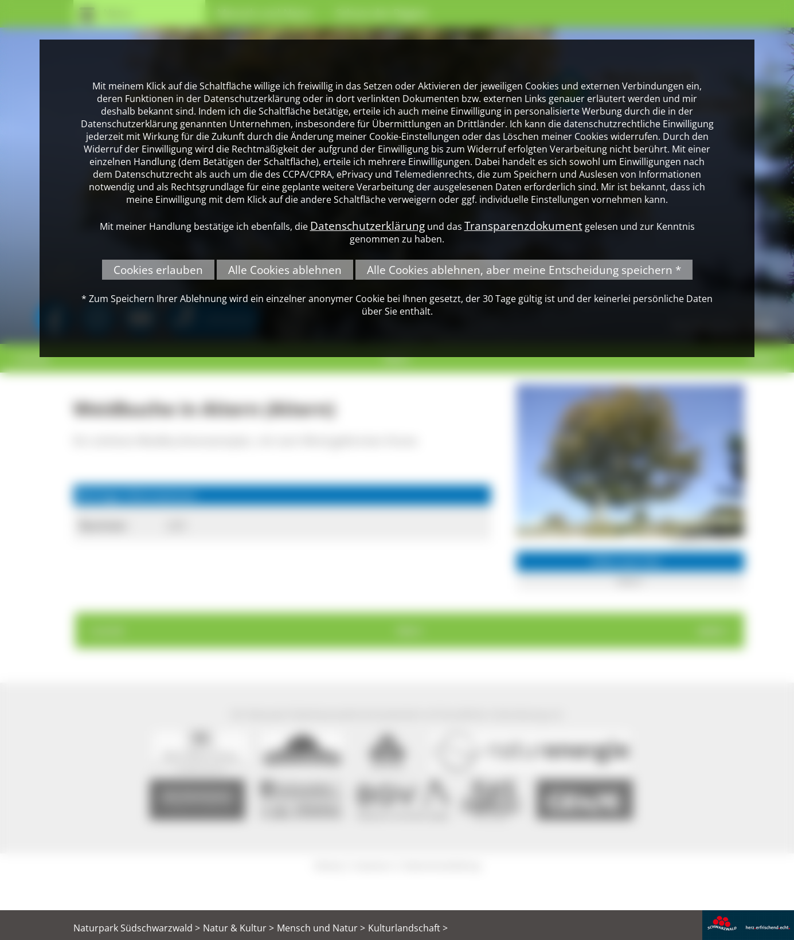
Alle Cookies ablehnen (285, 270)
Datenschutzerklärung (367, 225)
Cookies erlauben (158, 270)
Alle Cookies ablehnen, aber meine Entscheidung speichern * (524, 270)
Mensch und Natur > (321, 928)
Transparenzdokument (523, 225)
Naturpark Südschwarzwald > (136, 928)
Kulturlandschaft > (408, 928)
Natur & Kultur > (238, 928)
